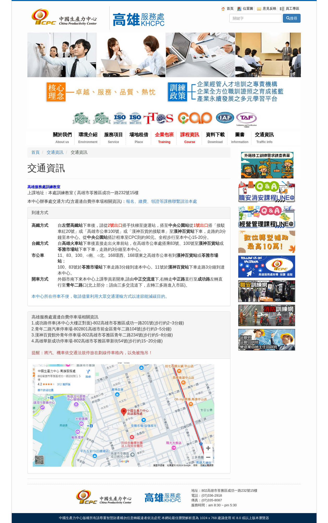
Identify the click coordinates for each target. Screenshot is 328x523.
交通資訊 (264, 138)
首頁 (227, 8)
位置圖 (245, 8)
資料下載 (215, 138)
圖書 (239, 138)
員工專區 (289, 8)
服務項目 (113, 138)
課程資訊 (189, 138)
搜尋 (291, 18)
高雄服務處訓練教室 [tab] (43, 187)
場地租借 (138, 138)
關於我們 (62, 138)
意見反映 (266, 8)
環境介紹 (87, 138)
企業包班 (164, 138)
